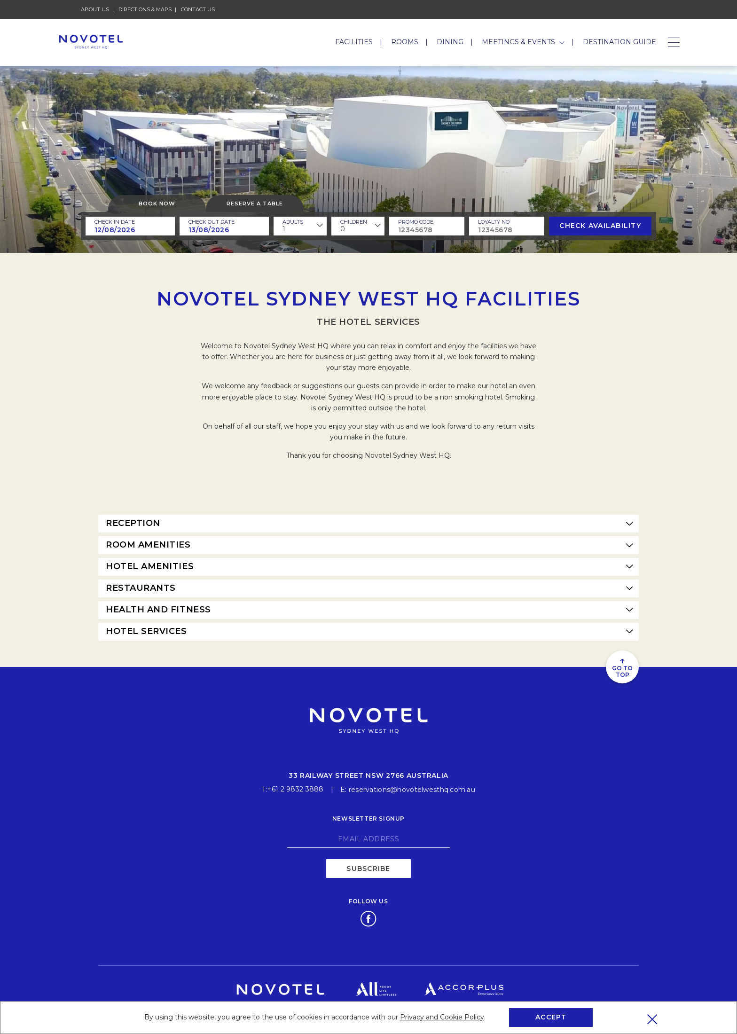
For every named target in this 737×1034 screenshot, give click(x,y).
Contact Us (198, 9)
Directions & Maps (145, 9)
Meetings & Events (523, 42)
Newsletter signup (368, 816)
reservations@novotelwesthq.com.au (412, 787)
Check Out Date (211, 222)
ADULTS (292, 222)
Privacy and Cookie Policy (442, 1017)
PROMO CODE (415, 222)
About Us (95, 9)
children (353, 222)
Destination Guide (619, 42)
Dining (450, 42)
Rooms (404, 42)
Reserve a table (255, 203)
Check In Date (114, 222)
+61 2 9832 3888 (295, 787)
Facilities (354, 42)
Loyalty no (494, 222)
